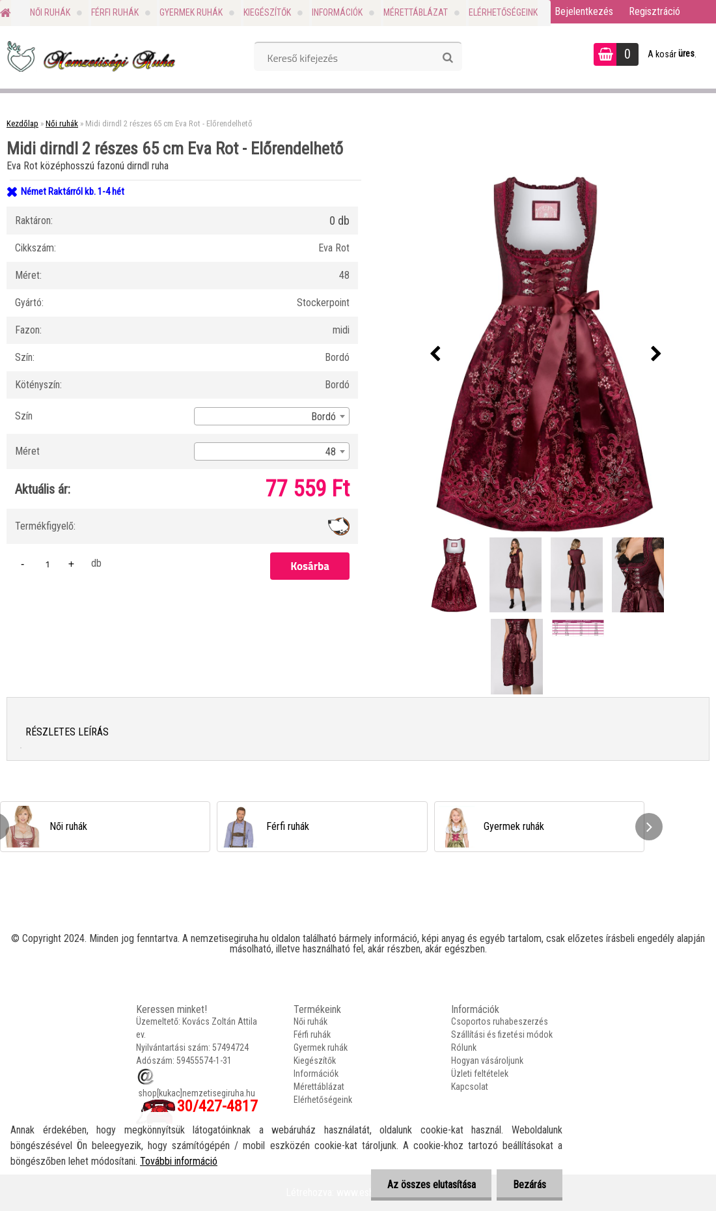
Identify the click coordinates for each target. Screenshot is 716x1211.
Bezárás (529, 1184)
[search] (447, 58)
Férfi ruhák (115, 12)
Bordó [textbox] (323, 416)
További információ (178, 1161)
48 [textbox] (330, 452)
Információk (337, 12)
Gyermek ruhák (191, 12)
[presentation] (435, 354)
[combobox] (272, 416)
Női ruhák (50, 12)
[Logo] (89, 56)
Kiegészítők (267, 12)
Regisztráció (654, 11)
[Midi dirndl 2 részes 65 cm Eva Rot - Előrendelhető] (546, 354)
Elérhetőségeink (503, 12)
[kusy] (47, 563)
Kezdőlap (22, 123)
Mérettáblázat (415, 12)
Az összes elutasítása (431, 1184)
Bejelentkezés (584, 11)
